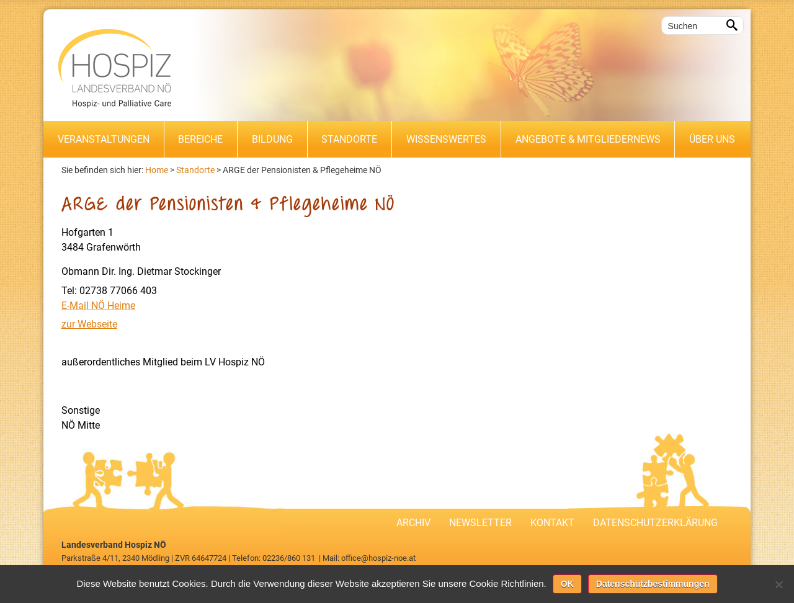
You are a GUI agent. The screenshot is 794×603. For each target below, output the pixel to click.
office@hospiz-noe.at (378, 558)
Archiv (413, 523)
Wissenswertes (446, 139)
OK (567, 584)
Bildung (272, 139)
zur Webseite (89, 324)
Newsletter (480, 523)
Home (156, 170)
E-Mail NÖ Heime (98, 305)
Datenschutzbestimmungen (653, 584)
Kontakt (552, 523)
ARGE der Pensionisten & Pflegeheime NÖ (302, 170)
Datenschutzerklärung (655, 523)
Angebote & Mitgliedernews (588, 139)
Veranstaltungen (103, 139)
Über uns (712, 139)
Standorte (349, 139)
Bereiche (200, 139)
